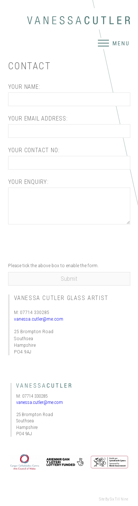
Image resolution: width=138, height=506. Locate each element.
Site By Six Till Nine (113, 499)
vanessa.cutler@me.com (38, 319)
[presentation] (64, 244)
